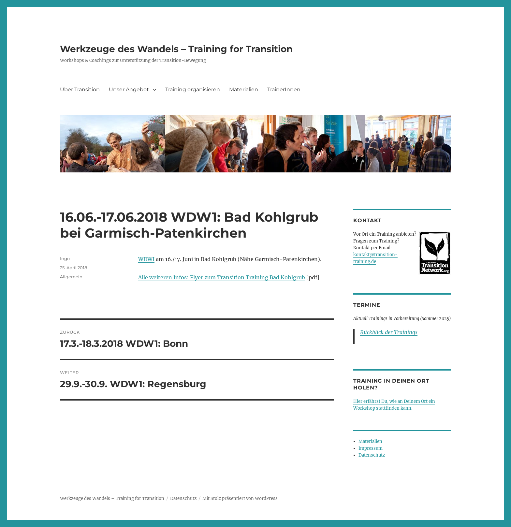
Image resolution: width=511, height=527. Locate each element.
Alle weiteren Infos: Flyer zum (177, 277)
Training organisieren (192, 89)
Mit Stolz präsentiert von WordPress (240, 498)
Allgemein (71, 276)
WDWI (146, 259)
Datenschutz (371, 455)
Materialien (243, 89)
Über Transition (80, 89)
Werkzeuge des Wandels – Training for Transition (176, 48)
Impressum (370, 448)
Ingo (65, 258)
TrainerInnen (283, 89)
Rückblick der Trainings (388, 332)
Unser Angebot (129, 89)
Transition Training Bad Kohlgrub (261, 277)
